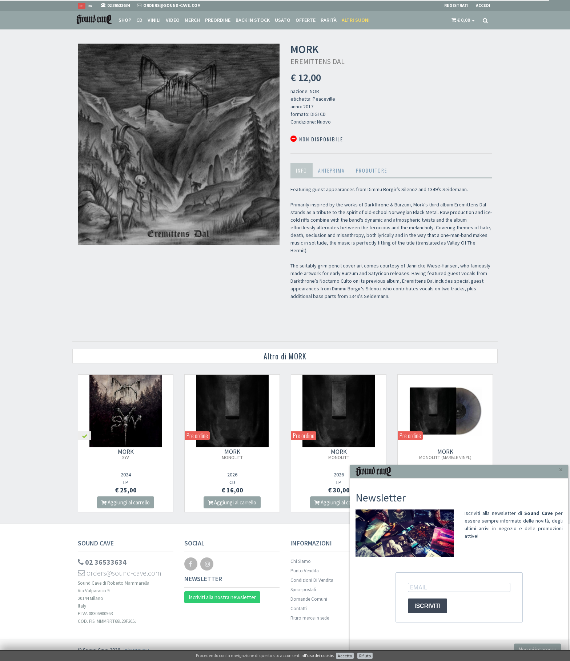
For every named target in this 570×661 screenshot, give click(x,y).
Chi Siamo (300, 561)
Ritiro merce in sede (309, 618)
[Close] (561, 469)
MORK (126, 454)
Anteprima (331, 170)
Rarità (329, 20)
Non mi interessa (537, 649)
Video (173, 20)
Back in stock (253, 20)
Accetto (345, 655)
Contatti (298, 608)
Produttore (371, 170)
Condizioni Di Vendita (311, 580)
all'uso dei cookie (317, 655)
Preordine (217, 20)
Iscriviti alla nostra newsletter (222, 597)
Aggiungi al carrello (125, 502)
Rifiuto (365, 655)
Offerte (306, 20)
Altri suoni (356, 20)
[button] (463, 20)
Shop (125, 20)
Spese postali (303, 590)
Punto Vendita (304, 571)
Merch (192, 20)
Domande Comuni (308, 599)
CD (139, 20)
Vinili (154, 20)
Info (301, 170)
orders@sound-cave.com (119, 572)
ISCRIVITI (427, 606)
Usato (282, 20)
